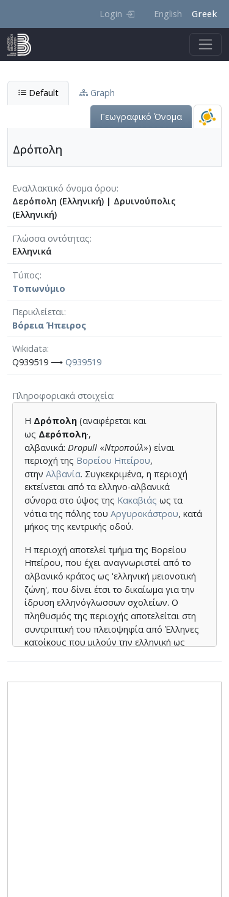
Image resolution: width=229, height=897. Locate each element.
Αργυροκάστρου (144, 513)
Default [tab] (38, 93)
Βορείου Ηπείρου (113, 460)
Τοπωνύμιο (38, 288)
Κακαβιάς (137, 500)
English (168, 14)
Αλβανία (63, 474)
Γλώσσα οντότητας (51, 238)
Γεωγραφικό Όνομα (141, 116)
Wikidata (29, 348)
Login (117, 14)
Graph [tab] (97, 93)
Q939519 (83, 362)
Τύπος (26, 275)
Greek (204, 14)
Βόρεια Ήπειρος (49, 325)
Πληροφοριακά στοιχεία (62, 395)
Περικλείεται (38, 312)
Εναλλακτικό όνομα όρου (64, 188)
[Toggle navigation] (205, 44)
